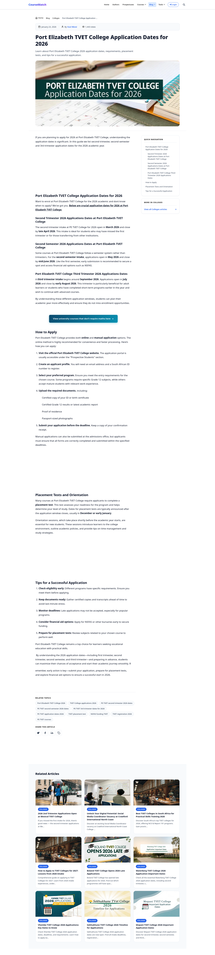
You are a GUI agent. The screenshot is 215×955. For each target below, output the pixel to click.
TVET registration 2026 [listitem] (122, 714)
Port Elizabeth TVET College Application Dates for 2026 (156, 148)
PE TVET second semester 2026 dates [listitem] (53, 708)
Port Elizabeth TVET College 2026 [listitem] (51, 703)
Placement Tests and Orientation (159, 186)
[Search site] (184, 4)
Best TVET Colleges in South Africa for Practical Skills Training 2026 (155, 815)
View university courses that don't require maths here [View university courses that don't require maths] (83, 318)
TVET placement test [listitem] (77, 714)
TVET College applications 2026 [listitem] (83, 703)
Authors (115, 4)
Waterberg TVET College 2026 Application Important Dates (151, 872)
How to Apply (151, 182)
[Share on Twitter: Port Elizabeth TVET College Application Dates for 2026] (38, 733)
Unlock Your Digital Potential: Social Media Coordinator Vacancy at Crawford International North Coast (107, 816)
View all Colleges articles (160, 209)
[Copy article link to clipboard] (59, 733)
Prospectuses (128, 4)
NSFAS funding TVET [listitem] (99, 714)
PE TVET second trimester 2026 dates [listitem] (116, 703)
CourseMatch (37, 4)
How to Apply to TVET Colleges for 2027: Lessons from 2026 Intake (58, 872)
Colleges (56, 18)
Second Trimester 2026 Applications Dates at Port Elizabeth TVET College (158, 156)
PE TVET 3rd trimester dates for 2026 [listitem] (88, 708)
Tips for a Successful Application (158, 191)
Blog (48, 18)
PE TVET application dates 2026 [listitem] (50, 714)
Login (173, 4)
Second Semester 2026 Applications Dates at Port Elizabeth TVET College (158, 166)
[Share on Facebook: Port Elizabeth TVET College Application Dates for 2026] (45, 733)
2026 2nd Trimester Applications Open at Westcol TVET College (57, 815)
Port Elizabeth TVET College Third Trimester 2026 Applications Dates (161, 175)
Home (106, 4)
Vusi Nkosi (72, 27)
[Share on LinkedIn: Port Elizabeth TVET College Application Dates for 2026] (52, 733)
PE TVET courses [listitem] (44, 719)
